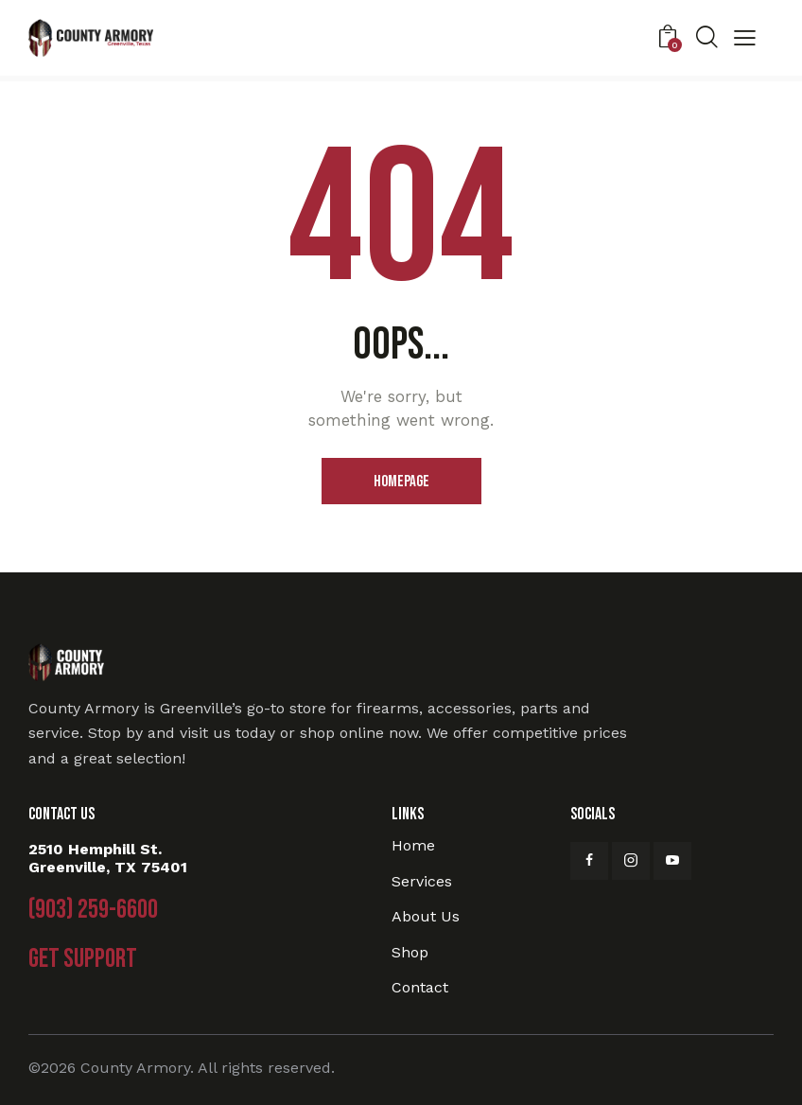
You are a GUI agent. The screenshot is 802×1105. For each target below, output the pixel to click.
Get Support (82, 959)
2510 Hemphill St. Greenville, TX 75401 (107, 858)
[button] (745, 40)
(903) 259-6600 (93, 910)
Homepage (401, 481)
